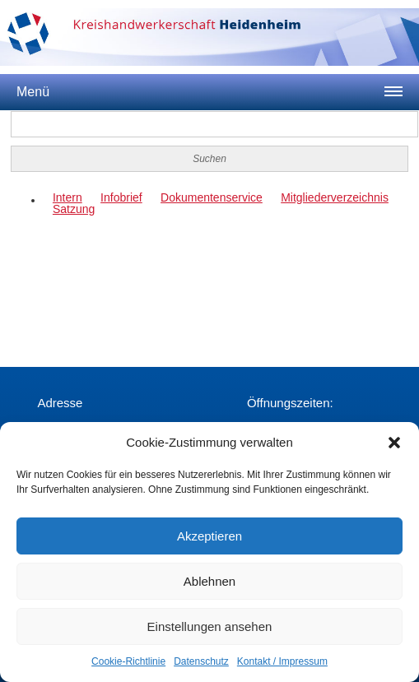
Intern (67, 197)
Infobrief (121, 197)
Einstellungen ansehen (209, 626)
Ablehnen (209, 581)
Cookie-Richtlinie (128, 661)
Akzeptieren (209, 536)
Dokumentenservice (212, 197)
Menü (32, 92)
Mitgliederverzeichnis (335, 197)
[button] (394, 442)
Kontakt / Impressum (282, 661)
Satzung (74, 209)
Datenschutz (201, 661)
